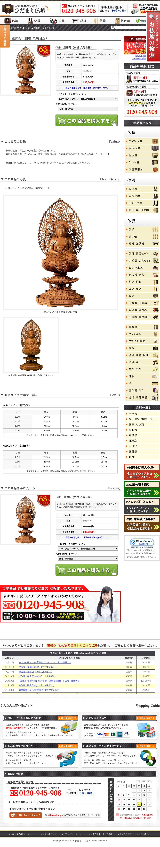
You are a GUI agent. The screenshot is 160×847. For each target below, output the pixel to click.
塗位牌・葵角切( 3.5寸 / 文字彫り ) (35, 671)
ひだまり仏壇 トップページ (23, 834)
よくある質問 (126, 834)
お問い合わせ (145, 834)
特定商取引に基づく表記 (101, 834)
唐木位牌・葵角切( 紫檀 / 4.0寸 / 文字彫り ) (39, 690)
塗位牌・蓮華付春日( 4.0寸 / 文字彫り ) (37, 667)
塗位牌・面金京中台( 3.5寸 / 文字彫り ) (37, 676)
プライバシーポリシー (73, 834)
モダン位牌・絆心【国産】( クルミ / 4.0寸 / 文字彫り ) (45, 662)
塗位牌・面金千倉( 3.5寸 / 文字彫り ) (36, 685)
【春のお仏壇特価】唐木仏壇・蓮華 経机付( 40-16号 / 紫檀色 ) (49, 681)
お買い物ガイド (49, 834)
